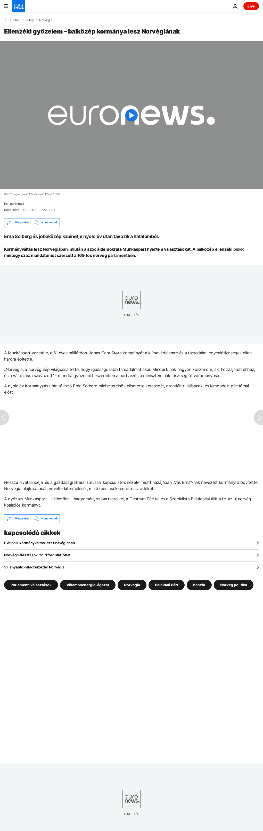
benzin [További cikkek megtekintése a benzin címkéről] (199, 584)
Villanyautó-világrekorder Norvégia (34, 567)
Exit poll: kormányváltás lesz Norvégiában (39, 543)
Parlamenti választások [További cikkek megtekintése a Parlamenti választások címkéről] (31, 584)
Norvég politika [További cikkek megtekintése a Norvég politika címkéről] (233, 584)
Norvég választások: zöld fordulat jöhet (37, 555)
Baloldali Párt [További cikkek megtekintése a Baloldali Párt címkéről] (166, 584)
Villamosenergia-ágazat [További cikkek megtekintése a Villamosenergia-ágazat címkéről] (88, 584)
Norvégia (45, 20)
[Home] (5, 20)
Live (251, 6)
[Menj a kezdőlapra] (18, 6)
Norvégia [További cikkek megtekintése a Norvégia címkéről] (132, 584)
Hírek (17, 20)
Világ (30, 20)
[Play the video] (131, 115)
